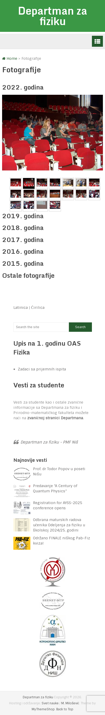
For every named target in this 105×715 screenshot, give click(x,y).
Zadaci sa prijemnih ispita (42, 369)
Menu (97, 41)
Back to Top (64, 709)
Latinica (20, 307)
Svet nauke (50, 703)
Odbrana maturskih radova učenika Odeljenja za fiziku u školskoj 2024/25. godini (59, 525)
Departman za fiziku (52, 15)
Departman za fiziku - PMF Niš (49, 442)
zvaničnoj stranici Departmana (55, 418)
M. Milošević (70, 703)
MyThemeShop (43, 709)
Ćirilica (38, 307)
